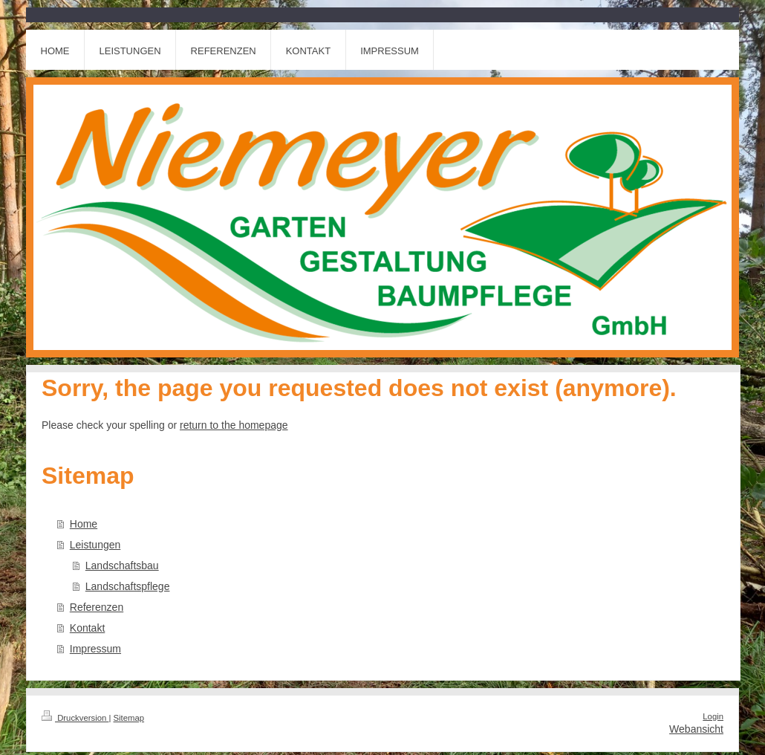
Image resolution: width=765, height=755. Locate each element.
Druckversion (75, 717)
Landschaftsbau (122, 565)
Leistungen (95, 545)
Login (713, 716)
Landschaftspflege (127, 586)
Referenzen (96, 607)
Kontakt (87, 628)
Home (83, 524)
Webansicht (696, 729)
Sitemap (129, 717)
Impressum (95, 649)
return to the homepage (234, 425)
